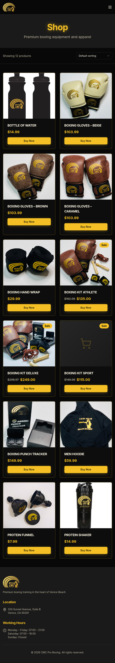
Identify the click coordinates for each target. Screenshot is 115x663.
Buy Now (29, 140)
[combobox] (94, 55)
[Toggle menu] (110, 7)
